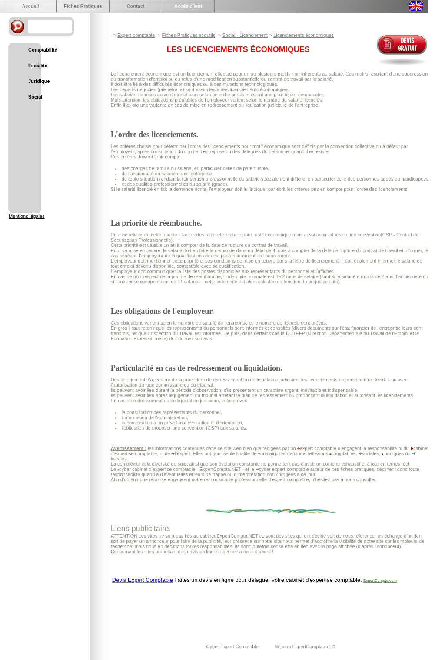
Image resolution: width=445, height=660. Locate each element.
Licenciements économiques (303, 35)
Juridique (39, 81)
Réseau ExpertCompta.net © (304, 646)
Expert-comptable (136, 35)
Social (35, 96)
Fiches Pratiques (83, 6)
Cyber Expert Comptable (233, 646)
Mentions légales (27, 216)
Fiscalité (37, 65)
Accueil (30, 6)
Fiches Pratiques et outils (188, 35)
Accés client (188, 6)
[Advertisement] (269, 607)
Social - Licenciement (245, 35)
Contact (136, 6)
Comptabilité (42, 50)
